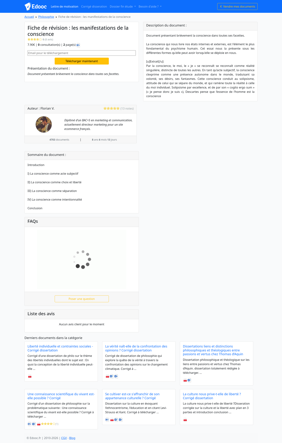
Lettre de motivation (64, 6)
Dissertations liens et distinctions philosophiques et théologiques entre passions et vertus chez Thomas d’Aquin (213, 350)
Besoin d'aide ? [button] (149, 6)
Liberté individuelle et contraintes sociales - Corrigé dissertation (60, 348)
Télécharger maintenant (81, 61)
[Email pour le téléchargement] (82, 53)
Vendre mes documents (237, 6)
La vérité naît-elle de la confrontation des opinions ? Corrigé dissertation (136, 348)
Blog (72, 438)
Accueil (29, 17)
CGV (64, 438)
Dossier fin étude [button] (122, 6)
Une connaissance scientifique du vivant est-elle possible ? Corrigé (61, 396)
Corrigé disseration (94, 6)
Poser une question (82, 299)
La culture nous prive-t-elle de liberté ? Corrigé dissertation (212, 396)
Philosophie (46, 17)
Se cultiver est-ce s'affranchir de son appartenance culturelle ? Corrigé (132, 396)
